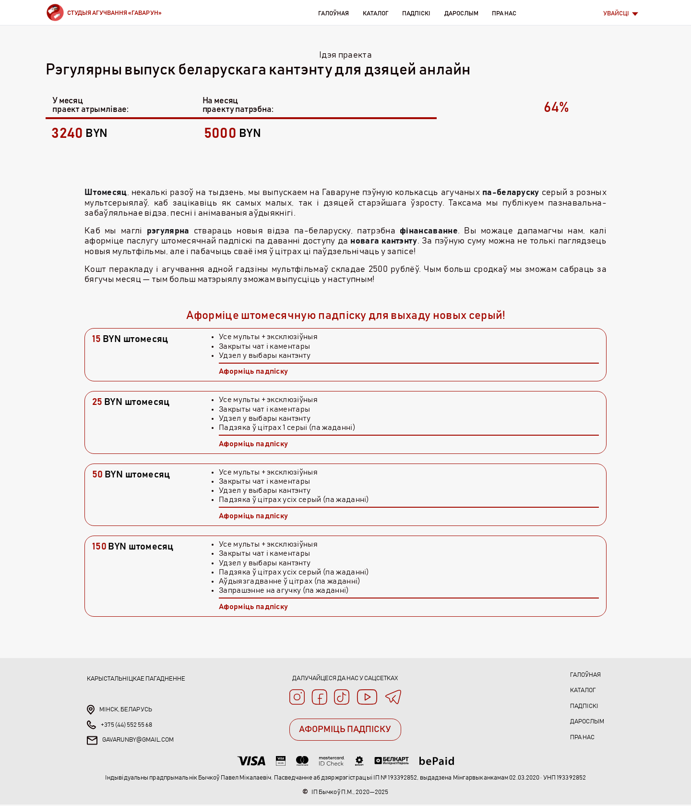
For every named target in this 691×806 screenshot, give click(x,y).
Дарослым (461, 14)
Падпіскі (416, 14)
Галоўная (333, 14)
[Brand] (104, 12)
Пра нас (504, 14)
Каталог (375, 14)
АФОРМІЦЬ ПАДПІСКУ (345, 732)
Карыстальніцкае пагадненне (136, 679)
